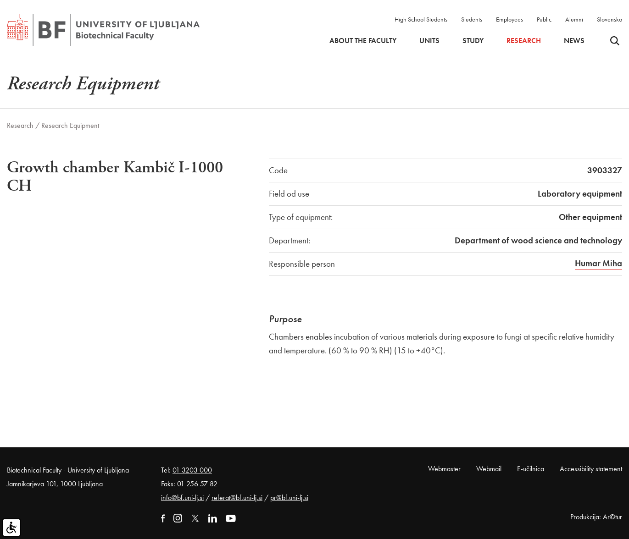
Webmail (488, 468)
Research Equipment (70, 125)
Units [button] (429, 41)
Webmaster (444, 468)
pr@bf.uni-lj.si (289, 497)
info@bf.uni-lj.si (182, 497)
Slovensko (609, 19)
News (574, 41)
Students (471, 19)
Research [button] (524, 41)
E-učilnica (530, 468)
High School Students (421, 19)
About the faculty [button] (362, 41)
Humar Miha (598, 263)
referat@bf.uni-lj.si (237, 497)
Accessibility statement (591, 468)
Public (544, 19)
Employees (509, 19)
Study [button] (473, 41)
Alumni (574, 19)
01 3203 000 (192, 470)
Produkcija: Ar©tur (596, 517)
